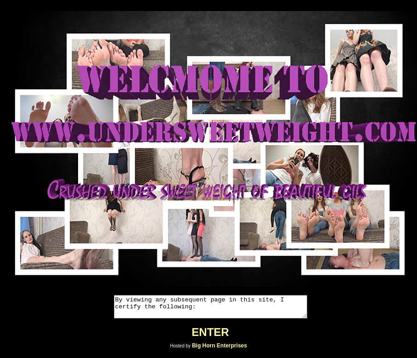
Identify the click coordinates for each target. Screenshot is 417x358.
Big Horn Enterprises (219, 350)
